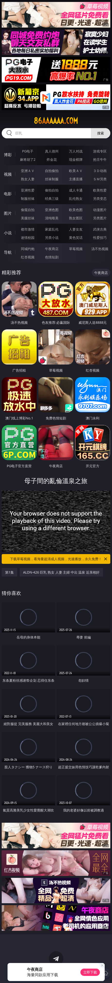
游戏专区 (100, 151)
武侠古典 (100, 229)
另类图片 (100, 218)
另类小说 (52, 237)
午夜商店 (52, 248)
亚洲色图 (52, 209)
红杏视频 (27, 257)
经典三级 (52, 198)
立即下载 (90, 972)
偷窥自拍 (27, 209)
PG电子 (28, 151)
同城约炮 (27, 248)
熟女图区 (76, 218)
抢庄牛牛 (100, 159)
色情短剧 (52, 257)
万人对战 (76, 151)
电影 (8, 193)
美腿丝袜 (27, 218)
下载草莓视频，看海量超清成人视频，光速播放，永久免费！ (59, 559)
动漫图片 (100, 209)
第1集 (9, 572)
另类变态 (100, 198)
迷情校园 (27, 237)
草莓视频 (76, 248)
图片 (8, 213)
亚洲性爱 (27, 190)
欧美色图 (76, 209)
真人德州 (52, 151)
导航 (8, 252)
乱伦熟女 (76, 198)
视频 (8, 174)
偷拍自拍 (52, 190)
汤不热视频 (99, 248)
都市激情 (27, 229)
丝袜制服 (52, 179)
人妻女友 (76, 229)
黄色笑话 (76, 237)
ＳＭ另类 (100, 179)
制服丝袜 (27, 198)
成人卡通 (76, 190)
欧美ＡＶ (76, 170)
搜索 (100, 133)
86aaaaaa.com (56, 121)
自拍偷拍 (52, 170)
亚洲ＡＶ (27, 170)
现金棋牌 (76, 159)
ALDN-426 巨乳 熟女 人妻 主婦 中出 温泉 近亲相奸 (61, 572)
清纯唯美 (52, 218)
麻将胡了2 (27, 159)
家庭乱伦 (52, 229)
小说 (8, 232)
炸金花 (52, 159)
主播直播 (76, 179)
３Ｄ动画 (100, 170)
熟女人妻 (27, 179)
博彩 (8, 154)
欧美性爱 (100, 190)
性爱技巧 (100, 237)
